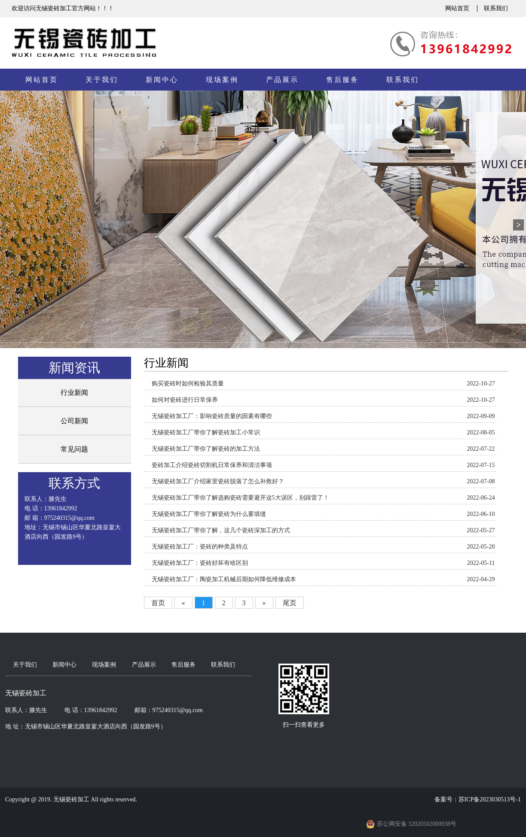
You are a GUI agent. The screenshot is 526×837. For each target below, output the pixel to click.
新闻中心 (162, 79)
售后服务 (342, 79)
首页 (158, 603)
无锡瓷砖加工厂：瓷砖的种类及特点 (200, 546)
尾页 (290, 603)
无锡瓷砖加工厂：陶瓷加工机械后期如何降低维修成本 (224, 579)
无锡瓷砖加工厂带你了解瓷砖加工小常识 (206, 432)
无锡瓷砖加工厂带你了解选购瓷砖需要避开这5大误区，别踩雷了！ (240, 497)
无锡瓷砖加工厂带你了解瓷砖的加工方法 (206, 449)
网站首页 (457, 8)
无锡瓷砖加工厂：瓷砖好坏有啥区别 (200, 563)
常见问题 (74, 449)
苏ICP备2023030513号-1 (490, 799)
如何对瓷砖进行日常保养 (185, 400)
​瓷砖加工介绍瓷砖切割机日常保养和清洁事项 (212, 465)
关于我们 (102, 79)
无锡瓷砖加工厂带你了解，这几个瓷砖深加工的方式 (221, 530)
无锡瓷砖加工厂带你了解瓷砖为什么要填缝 (209, 514)
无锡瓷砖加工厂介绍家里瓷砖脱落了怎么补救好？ (218, 481)
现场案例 (222, 79)
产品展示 (282, 79)
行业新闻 (74, 392)
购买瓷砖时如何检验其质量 (188, 383)
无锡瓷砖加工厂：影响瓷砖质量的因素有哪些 (212, 416)
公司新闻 (74, 421)
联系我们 (496, 8)
